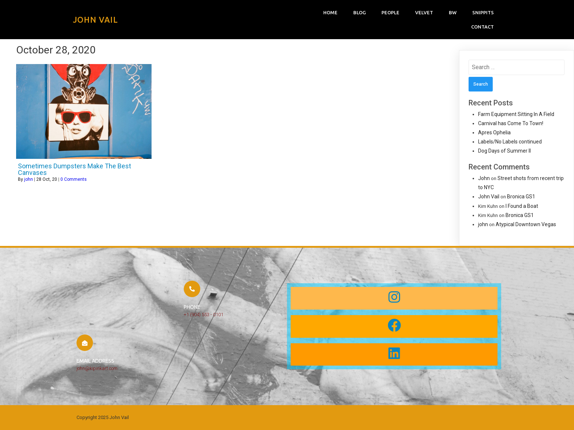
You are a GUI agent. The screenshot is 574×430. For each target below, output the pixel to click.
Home (330, 12)
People (390, 12)
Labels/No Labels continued (510, 142)
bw (452, 12)
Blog (359, 12)
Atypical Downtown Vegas (526, 224)
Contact (482, 26)
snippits (483, 12)
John (484, 178)
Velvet (424, 12)
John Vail (488, 196)
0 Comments (73, 179)
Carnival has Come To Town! (510, 123)
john (28, 179)
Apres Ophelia (494, 132)
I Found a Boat (522, 206)
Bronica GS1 (521, 196)
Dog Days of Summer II (504, 151)
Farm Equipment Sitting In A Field (516, 114)
